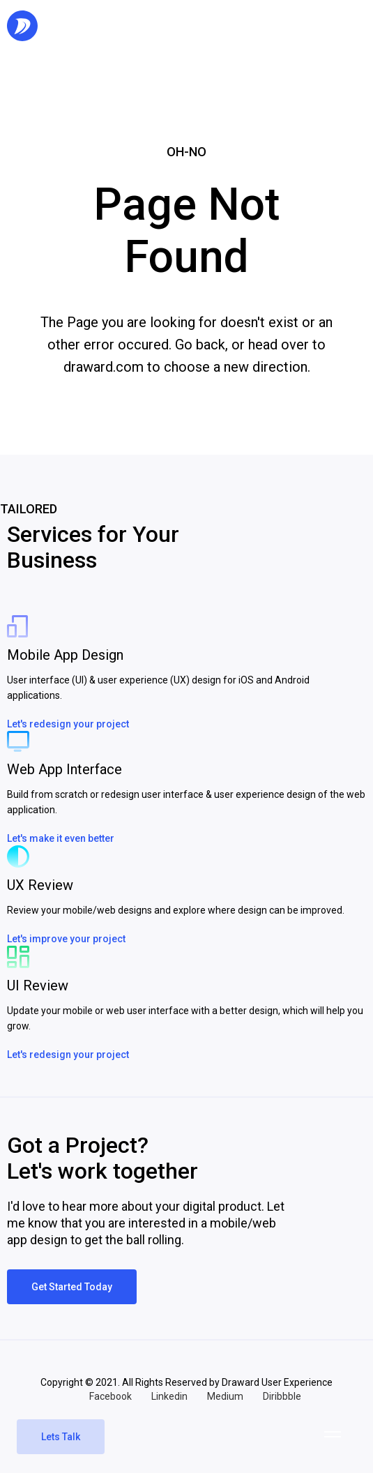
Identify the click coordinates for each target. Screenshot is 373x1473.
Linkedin (169, 1396)
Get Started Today (71, 1286)
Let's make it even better (60, 838)
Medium (225, 1396)
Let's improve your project (66, 938)
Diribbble (282, 1396)
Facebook (110, 1396)
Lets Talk (60, 1436)
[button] (332, 1434)
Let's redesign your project (68, 724)
